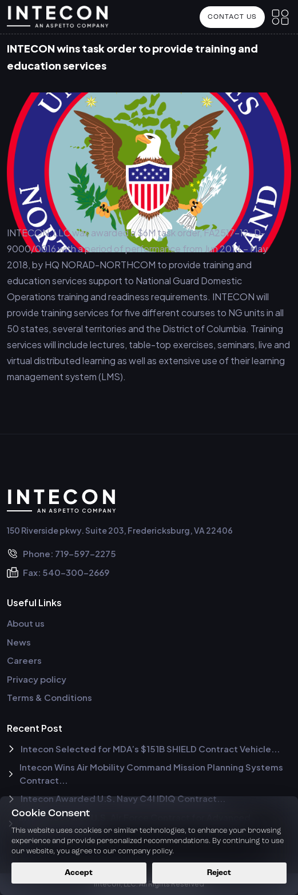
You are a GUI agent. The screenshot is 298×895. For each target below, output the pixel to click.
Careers (24, 660)
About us (26, 623)
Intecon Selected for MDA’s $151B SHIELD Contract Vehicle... (143, 748)
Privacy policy (36, 679)
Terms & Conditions (49, 697)
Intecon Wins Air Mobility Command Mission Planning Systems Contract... (145, 773)
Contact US (232, 17)
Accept (79, 873)
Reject (219, 873)
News (19, 641)
